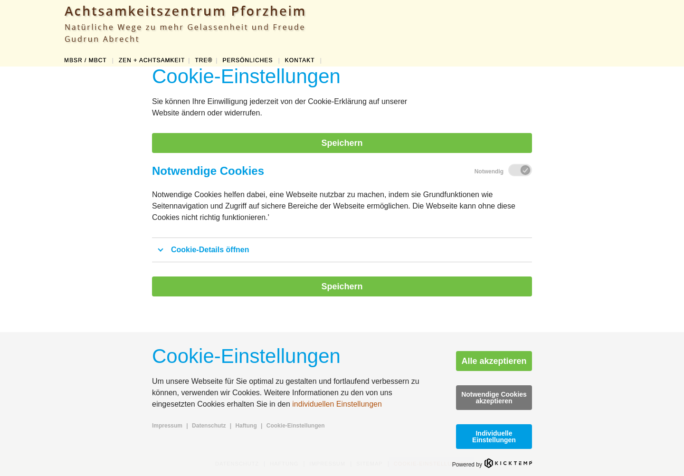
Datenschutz (209, 425)
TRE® (203, 60)
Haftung (245, 425)
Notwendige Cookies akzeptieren (494, 397)
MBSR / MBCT (86, 60)
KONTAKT (301, 60)
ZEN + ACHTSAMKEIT (152, 60)
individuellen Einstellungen (337, 404)
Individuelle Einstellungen (494, 436)
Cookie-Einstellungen (295, 425)
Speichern (341, 143)
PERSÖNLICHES (248, 60)
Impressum (167, 425)
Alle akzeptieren (493, 361)
